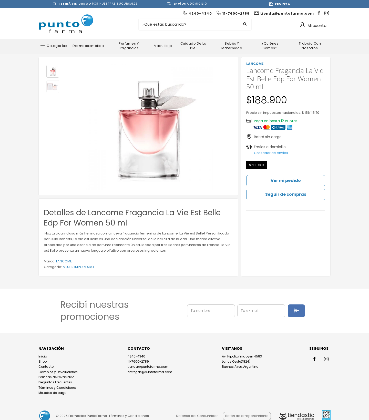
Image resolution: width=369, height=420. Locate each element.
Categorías (57, 45)
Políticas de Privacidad (56, 377)
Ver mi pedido (286, 180)
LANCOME (64, 261)
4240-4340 (136, 356)
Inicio (42, 356)
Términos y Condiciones (57, 387)
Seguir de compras (285, 194)
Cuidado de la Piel (193, 45)
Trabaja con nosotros (310, 45)
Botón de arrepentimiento (247, 415)
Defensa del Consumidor (197, 415)
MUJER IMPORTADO (78, 266)
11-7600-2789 (138, 361)
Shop (42, 361)
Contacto (46, 366)
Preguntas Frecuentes (55, 382)
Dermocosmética (88, 45)
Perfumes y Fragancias (129, 45)
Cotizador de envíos (271, 152)
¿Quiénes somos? (270, 45)
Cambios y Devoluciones (58, 372)
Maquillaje (163, 45)
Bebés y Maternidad (231, 45)
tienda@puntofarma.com (148, 366)
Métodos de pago (52, 393)
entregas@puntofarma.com (150, 372)
